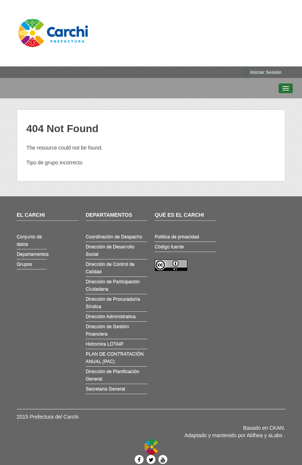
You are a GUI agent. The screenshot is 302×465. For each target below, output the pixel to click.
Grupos (24, 264)
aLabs (276, 435)
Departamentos (32, 254)
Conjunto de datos (29, 240)
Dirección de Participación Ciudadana (113, 285)
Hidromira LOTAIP (105, 344)
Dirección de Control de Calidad (110, 268)
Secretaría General (105, 389)
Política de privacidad (177, 236)
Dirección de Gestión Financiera (107, 330)
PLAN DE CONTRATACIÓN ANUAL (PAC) (115, 357)
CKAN (276, 428)
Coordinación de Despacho (114, 236)
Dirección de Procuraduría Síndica (113, 303)
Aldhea (255, 435)
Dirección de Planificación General (112, 375)
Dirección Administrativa (110, 316)
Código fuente (169, 246)
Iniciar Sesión (266, 72)
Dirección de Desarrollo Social (110, 250)
